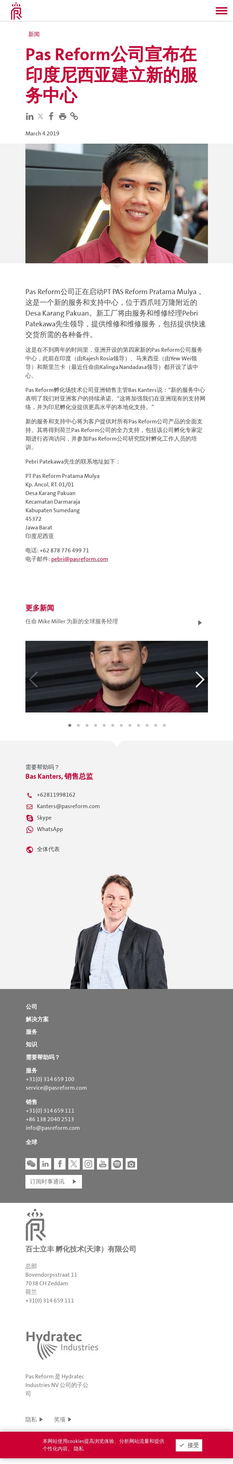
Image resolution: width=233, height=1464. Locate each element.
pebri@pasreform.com (79, 559)
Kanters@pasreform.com (68, 806)
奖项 (59, 1419)
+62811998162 (56, 794)
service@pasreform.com (56, 1087)
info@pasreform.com (53, 1128)
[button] (221, 13)
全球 (31, 1142)
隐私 (31, 1419)
